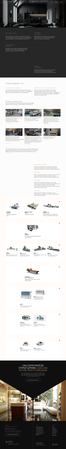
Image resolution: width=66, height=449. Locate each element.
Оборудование (27, 121)
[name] (11, 426)
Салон (53, 427)
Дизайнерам (54, 431)
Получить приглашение (12, 434)
